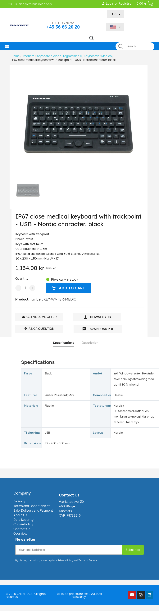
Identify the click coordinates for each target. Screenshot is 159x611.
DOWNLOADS (97, 317)
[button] (91, 38)
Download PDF (97, 329)
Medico (106, 56)
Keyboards (91, 56)
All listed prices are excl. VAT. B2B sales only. (79, 595)
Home (15, 56)
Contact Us (69, 495)
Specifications (63, 343)
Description (90, 343)
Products (28, 56)
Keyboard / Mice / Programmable (59, 56)
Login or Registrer (117, 3)
